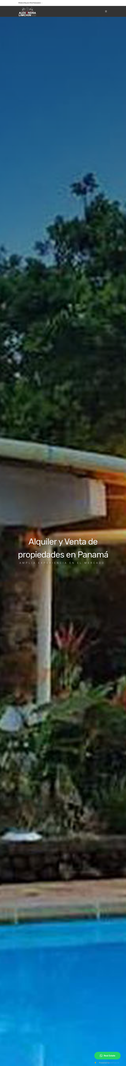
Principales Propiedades (30, 3)
